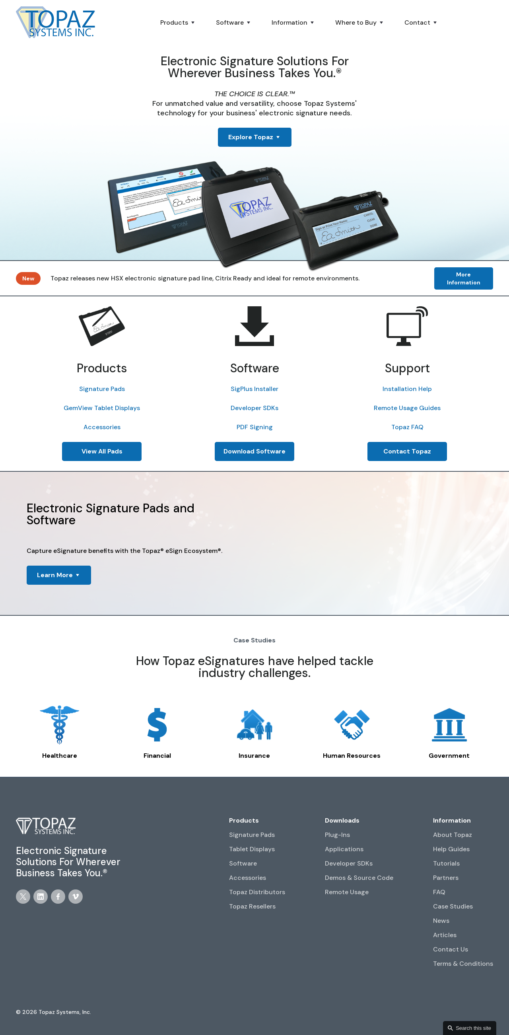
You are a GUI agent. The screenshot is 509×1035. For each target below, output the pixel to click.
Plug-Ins (337, 835)
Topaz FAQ (407, 427)
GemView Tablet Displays (102, 408)
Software (243, 863)
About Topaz (452, 835)
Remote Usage (347, 892)
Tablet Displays (252, 849)
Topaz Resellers (252, 906)
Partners (445, 878)
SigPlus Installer (254, 389)
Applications (344, 849)
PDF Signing (255, 427)
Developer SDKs (254, 408)
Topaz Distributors (257, 892)
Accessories (102, 427)
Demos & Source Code (359, 878)
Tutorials (446, 863)
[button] (178, 22)
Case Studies (453, 906)
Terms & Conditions (463, 963)
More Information (463, 278)
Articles (445, 935)
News (441, 920)
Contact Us (450, 949)
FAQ (439, 892)
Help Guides (451, 849)
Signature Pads (102, 389)
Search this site (473, 1028)
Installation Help (407, 389)
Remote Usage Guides (407, 408)
